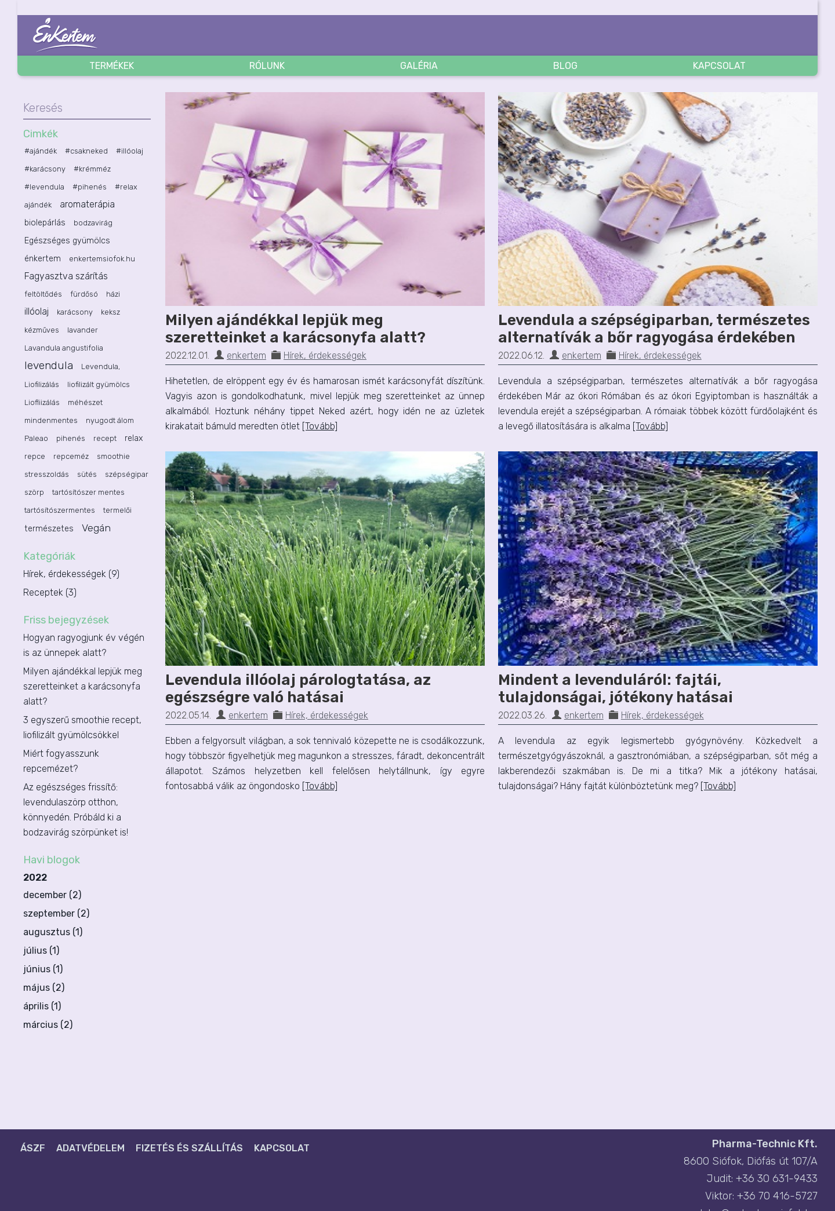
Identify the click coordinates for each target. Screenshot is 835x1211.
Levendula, (100, 366)
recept (105, 438)
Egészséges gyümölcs (67, 241)
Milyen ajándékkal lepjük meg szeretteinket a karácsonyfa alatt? (295, 328)
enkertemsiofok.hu (102, 258)
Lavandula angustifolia (63, 348)
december (45, 894)
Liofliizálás (42, 402)
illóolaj (36, 311)
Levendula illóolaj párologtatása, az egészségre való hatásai (298, 688)
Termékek (111, 65)
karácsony (75, 312)
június (36, 969)
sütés (87, 474)
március (40, 1024)
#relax (126, 187)
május (36, 987)
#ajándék (40, 151)
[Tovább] (319, 426)
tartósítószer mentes (88, 492)
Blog (565, 65)
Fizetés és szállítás (189, 1148)
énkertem (42, 259)
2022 (87, 953)
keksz (110, 312)
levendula (48, 365)
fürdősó (84, 294)
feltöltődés (43, 294)
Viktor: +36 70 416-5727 (761, 1196)
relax (134, 438)
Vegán (96, 528)
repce (34, 456)
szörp (34, 492)
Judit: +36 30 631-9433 (762, 1178)
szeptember (49, 913)
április (36, 1006)
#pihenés (89, 187)
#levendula (44, 187)
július (35, 950)
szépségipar (126, 474)
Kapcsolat (719, 65)
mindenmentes (51, 420)
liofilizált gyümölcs (98, 384)
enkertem (246, 355)
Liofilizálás (41, 384)
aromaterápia (87, 204)
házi (113, 294)
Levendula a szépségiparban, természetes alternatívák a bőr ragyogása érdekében (654, 328)
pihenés (70, 438)
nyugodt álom (110, 420)
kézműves (41, 330)
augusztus (46, 932)
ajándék (38, 204)
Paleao (36, 438)
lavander (82, 330)
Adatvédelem (90, 1148)
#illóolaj (129, 151)
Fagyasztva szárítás (66, 276)
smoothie (113, 456)
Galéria (419, 65)
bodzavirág (93, 222)
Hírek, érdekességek (325, 355)
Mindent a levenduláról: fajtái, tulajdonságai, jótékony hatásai (615, 688)
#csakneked (86, 151)
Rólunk (267, 65)
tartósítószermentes (59, 510)
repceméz (71, 456)
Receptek (50, 592)
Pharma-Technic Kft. (765, 1143)
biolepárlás (45, 223)
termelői (117, 510)
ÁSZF (32, 1148)
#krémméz (92, 169)
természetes (49, 529)
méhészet (85, 402)
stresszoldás (46, 474)
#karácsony (45, 169)
